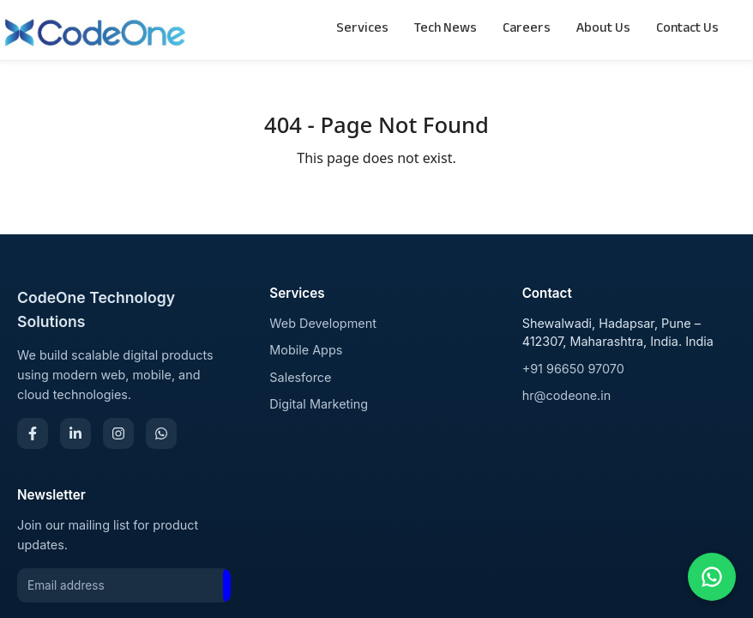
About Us (603, 29)
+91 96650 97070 (573, 368)
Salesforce (300, 377)
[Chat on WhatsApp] (712, 577)
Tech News (445, 29)
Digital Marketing (318, 404)
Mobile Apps (305, 349)
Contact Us (687, 29)
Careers (527, 29)
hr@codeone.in (566, 395)
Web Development (322, 323)
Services (362, 29)
